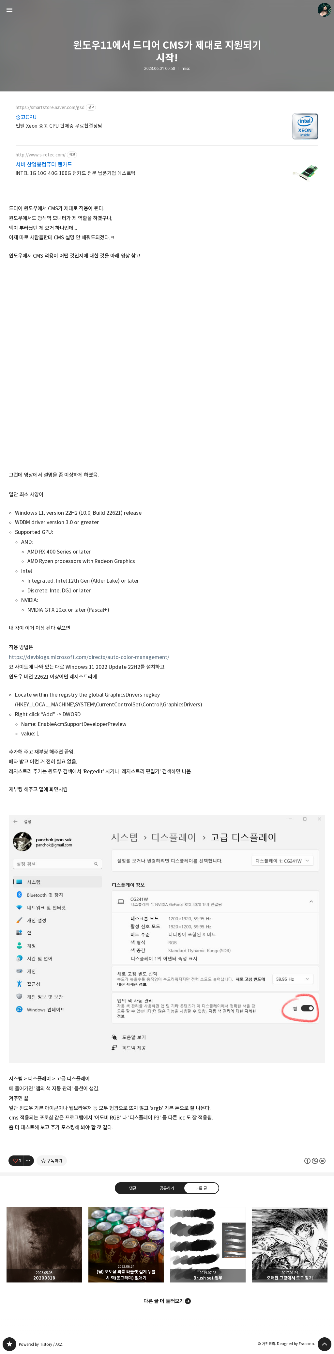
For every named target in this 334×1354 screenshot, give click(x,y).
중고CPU (26, 117)
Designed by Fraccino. (296, 1343)
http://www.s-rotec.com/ (41, 155)
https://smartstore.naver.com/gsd (50, 107)
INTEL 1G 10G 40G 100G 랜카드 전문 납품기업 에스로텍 (76, 173)
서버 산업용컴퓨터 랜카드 (44, 164)
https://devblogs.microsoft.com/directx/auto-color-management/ (89, 657)
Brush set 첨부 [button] (208, 1244)
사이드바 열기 (9, 10)
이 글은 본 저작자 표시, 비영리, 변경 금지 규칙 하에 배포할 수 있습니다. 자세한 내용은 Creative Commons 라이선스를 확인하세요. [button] (315, 1160)
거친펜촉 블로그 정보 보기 (324, 10)
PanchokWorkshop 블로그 (9, 1344)
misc (186, 68)
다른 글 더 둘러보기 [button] (164, 1301)
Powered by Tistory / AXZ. (41, 1344)
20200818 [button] (44, 1244)
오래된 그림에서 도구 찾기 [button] (289, 1244)
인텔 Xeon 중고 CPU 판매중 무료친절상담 (59, 126)
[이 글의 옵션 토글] (28, 1160)
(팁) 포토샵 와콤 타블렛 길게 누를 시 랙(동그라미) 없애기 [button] (126, 1244)
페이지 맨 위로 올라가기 (324, 1344)
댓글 (132, 1187)
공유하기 (167, 1187)
